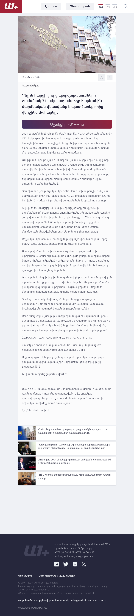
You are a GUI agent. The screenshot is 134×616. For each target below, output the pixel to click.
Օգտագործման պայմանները (57, 576)
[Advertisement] (67, 509)
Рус (108, 7)
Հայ (101, 7)
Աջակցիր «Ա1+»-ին (67, 124)
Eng (115, 7)
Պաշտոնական (30, 85)
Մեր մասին (25, 576)
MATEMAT (37, 608)
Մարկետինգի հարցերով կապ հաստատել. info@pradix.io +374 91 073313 (62, 600)
